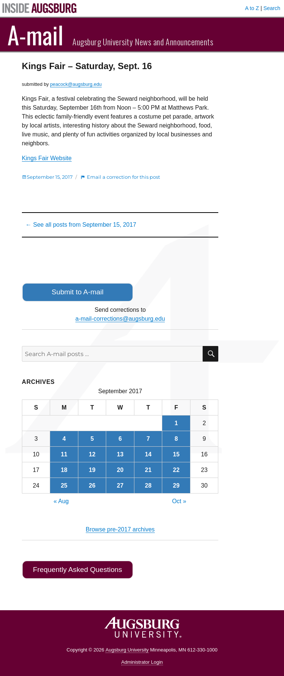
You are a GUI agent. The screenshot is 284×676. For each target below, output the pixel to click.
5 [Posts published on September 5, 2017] (92, 439)
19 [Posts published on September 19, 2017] (92, 470)
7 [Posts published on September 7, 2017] (148, 439)
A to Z (252, 8)
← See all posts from (81, 224)
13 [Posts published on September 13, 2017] (120, 454)
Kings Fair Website (47, 158)
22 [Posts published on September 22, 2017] (176, 470)
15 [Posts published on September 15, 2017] (176, 454)
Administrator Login (142, 662)
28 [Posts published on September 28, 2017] (148, 485)
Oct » (179, 501)
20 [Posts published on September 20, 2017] (120, 470)
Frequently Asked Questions (77, 569)
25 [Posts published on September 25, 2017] (64, 485)
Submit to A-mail (78, 292)
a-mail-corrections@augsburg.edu (120, 319)
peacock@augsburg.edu (76, 84)
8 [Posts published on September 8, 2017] (176, 439)
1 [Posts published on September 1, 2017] (176, 423)
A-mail (35, 34)
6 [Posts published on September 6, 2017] (120, 439)
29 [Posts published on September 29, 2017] (176, 485)
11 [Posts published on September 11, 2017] (64, 454)
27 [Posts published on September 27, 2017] (120, 485)
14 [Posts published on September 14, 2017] (148, 454)
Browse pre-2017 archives (120, 529)
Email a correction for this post (123, 177)
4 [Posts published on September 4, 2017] (64, 439)
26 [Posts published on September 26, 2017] (92, 485)
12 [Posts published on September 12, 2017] (92, 454)
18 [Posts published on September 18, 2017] (64, 470)
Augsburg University (126, 650)
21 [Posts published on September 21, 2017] (148, 470)
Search (271, 8)
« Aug (61, 501)
